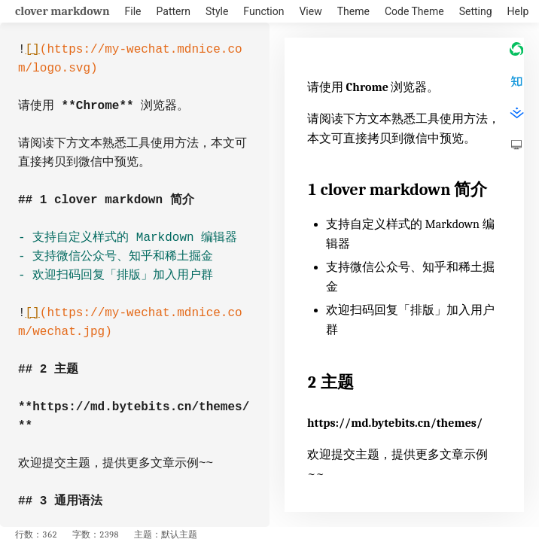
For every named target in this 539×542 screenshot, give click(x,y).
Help (518, 11)
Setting (475, 11)
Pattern (173, 11)
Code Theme (414, 11)
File (133, 11)
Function (263, 11)
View (310, 11)
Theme (353, 11)
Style (217, 11)
